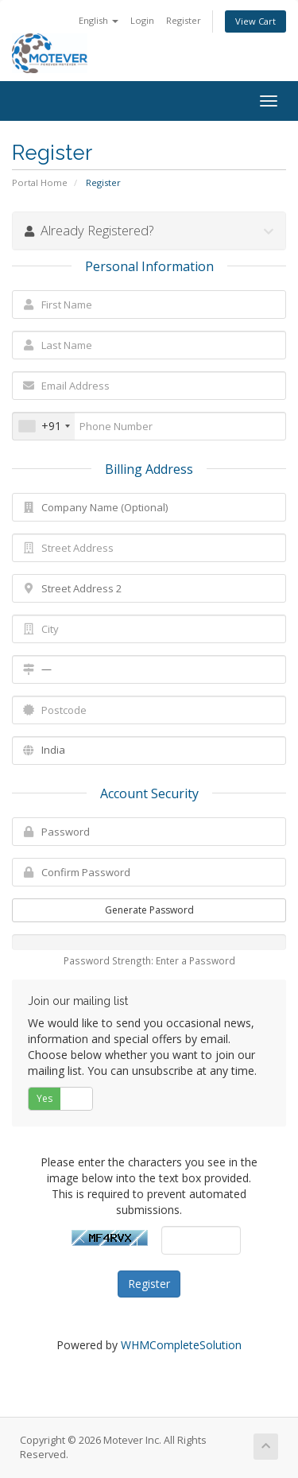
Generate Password (149, 910)
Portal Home (40, 182)
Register (183, 20)
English (98, 20)
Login (142, 20)
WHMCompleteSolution (181, 1344)
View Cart (255, 21)
